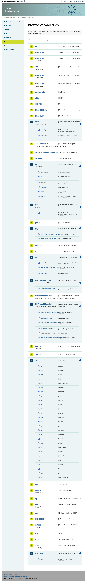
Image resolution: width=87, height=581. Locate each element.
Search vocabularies (37, 40)
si (41, 469)
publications (40, 519)
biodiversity (40, 92)
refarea (43, 187)
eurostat (38, 158)
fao (36, 164)
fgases (37, 205)
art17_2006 (39, 67)
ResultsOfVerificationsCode (49, 323)
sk (41, 473)
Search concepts (53, 40)
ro (41, 460)
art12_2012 (39, 52)
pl (41, 451)
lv (41, 439)
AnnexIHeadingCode (48, 288)
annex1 (43, 263)
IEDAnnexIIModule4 (43, 304)
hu (42, 417)
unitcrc (43, 196)
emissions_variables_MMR (49, 234)
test (36, 533)
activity (43, 130)
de (42, 387)
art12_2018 (39, 58)
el (41, 400)
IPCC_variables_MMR (48, 238)
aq (36, 46)
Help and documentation (13, 22)
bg (42, 374)
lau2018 (38, 490)
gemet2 (38, 223)
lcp (36, 499)
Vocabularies (9, 42)
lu (41, 434)
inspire (38, 346)
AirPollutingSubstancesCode (49, 312)
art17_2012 (39, 75)
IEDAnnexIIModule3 (43, 296)
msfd (37, 504)
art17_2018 (39, 84)
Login (64, 1)
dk (42, 392)
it (41, 426)
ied (36, 257)
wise (37, 545)
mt (42, 443)
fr (41, 413)
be (42, 370)
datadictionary (41, 110)
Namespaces (9, 50)
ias (36, 251)
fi (41, 409)
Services (7, 46)
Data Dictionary (21, 17)
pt (41, 456)
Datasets (7, 26)
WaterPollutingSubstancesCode (49, 337)
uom (37, 539)
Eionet (13, 17)
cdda (37, 98)
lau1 (36, 360)
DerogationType (46, 318)
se (41, 464)
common (38, 104)
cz (41, 383)
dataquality (39, 116)
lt (41, 430)
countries (44, 213)
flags (42, 177)
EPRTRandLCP (41, 144)
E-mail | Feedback (10, 574)
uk (42, 477)
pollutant (44, 273)
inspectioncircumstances (49, 267)
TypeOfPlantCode (47, 328)
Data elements (9, 34)
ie (41, 422)
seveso (38, 525)
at (41, 366)
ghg (36, 229)
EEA (13, 1)
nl (41, 447)
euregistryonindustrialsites (46, 152)
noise (37, 513)
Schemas (7, 38)
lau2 (36, 484)
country (43, 559)
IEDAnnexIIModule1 (43, 280)
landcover (39, 354)
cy (41, 379)
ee (41, 396)
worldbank (39, 554)
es (41, 404)
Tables (6, 30)
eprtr (37, 122)
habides (38, 245)
